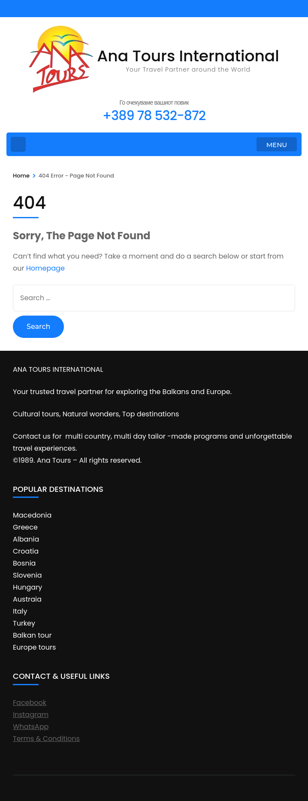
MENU (276, 145)
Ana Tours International (188, 56)
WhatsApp (30, 727)
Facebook (29, 703)
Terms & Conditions (46, 739)
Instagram (30, 715)
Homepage (45, 268)
